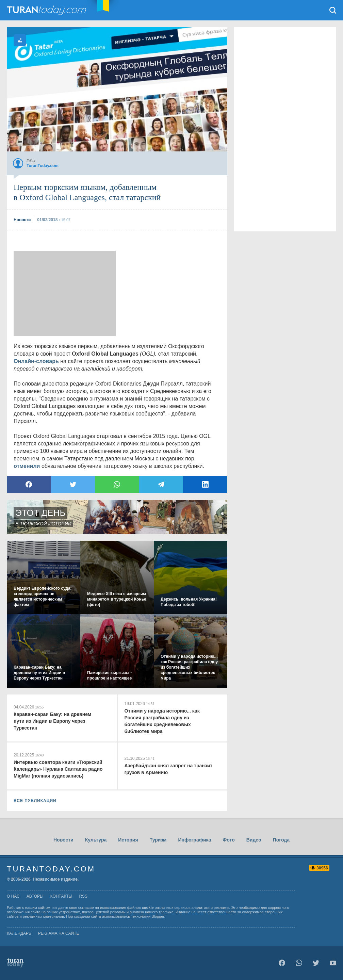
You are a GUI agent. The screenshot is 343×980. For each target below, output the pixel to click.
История (128, 840)
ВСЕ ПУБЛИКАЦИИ (35, 800)
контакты (61, 896)
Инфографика (194, 840)
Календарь (19, 933)
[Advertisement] (65, 293)
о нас (13, 896)
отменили (27, 466)
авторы (35, 896)
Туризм (158, 840)
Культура (96, 840)
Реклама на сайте (58, 933)
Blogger (157, 916)
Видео (253, 840)
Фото (228, 840)
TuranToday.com (47, 10)
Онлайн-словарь (36, 361)
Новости (63, 840)
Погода (281, 840)
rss (83, 896)
